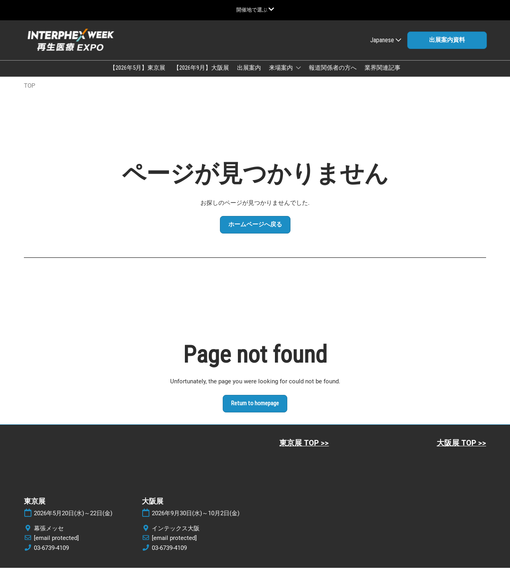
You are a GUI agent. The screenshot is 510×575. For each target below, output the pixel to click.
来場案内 (281, 75)
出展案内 (249, 75)
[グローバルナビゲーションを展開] (255, 10)
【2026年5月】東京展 (137, 75)
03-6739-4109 (51, 555)
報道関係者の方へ (333, 75)
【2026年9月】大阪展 (201, 75)
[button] (447, 48)
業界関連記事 (382, 75)
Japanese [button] (385, 47)
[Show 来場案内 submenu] (298, 75)
